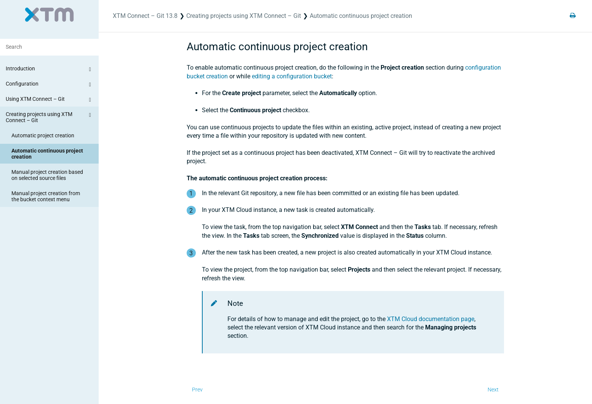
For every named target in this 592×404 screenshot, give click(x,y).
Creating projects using (243, 15)
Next (493, 390)
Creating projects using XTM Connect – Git (49, 116)
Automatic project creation (42, 135)
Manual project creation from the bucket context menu (45, 196)
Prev (197, 390)
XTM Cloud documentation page (430, 319)
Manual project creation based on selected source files (47, 175)
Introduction (49, 70)
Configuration (49, 85)
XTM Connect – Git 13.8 (145, 15)
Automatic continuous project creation (47, 154)
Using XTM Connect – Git (49, 100)
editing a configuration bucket (292, 76)
